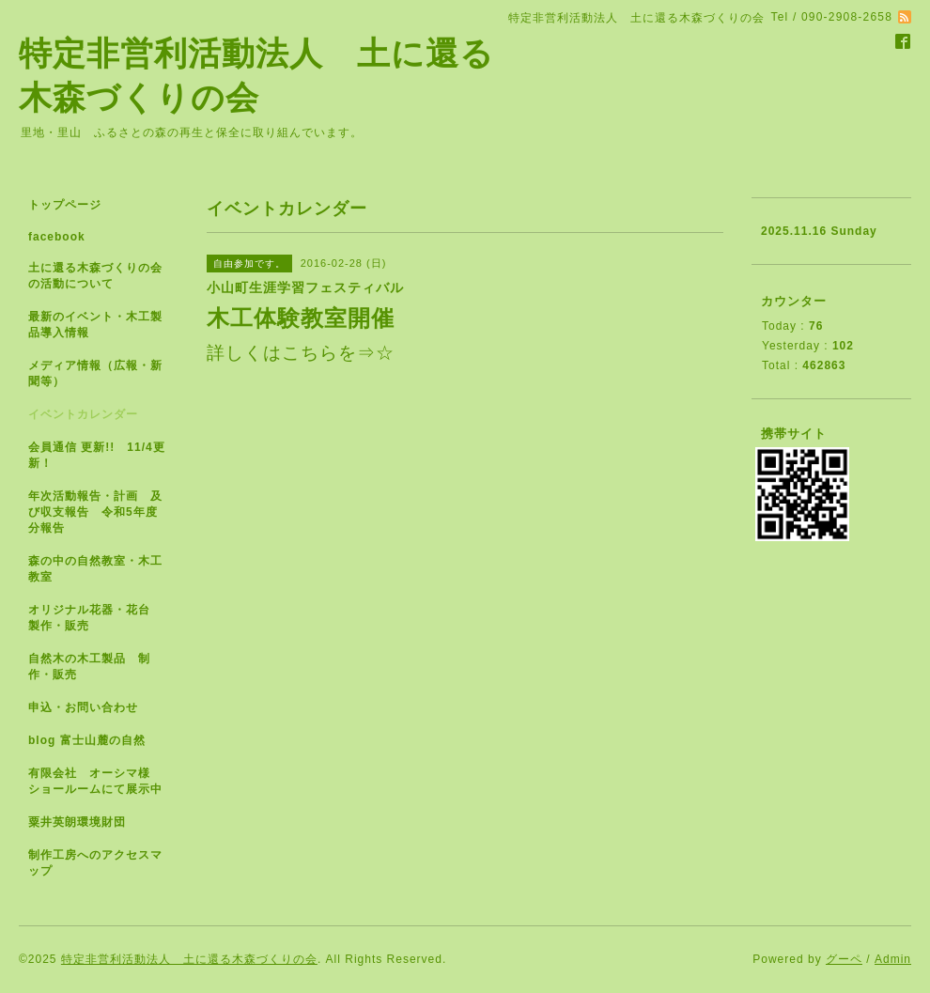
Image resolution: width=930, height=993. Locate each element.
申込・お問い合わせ (83, 707)
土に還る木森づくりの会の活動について (95, 275)
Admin (893, 959)
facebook (56, 236)
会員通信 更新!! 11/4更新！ (96, 455)
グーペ (844, 959)
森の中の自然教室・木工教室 (95, 568)
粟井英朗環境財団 (77, 822)
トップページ (64, 204)
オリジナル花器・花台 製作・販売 (95, 617)
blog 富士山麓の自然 (87, 740)
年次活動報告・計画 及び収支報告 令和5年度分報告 (95, 512)
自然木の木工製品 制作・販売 (89, 666)
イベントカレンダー (83, 414)
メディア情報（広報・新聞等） (95, 373)
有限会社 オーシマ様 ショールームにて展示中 (103, 781)
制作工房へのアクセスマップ (95, 862)
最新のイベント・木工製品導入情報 (95, 324)
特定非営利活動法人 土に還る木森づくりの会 (189, 959)
